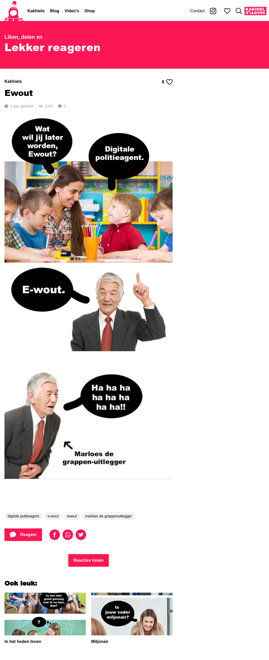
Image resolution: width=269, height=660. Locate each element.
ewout (72, 516)
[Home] (14, 11)
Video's (72, 11)
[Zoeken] (239, 11)
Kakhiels (36, 11)
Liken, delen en (23, 37)
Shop (90, 11)
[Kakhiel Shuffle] (255, 11)
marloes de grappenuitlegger (108, 516)
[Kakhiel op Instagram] (213, 11)
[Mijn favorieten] (227, 11)
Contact (197, 11)
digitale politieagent (23, 516)
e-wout (53, 516)
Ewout (18, 93)
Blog (54, 11)
